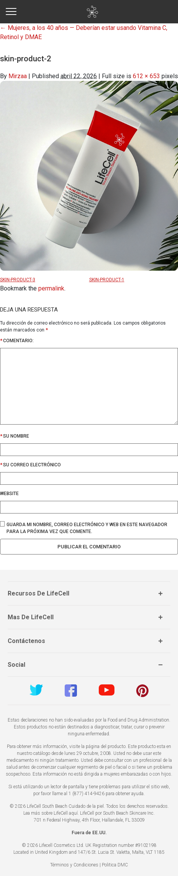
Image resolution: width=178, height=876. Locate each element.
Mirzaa (17, 76)
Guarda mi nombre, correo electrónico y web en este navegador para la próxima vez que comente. (87, 528)
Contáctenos (26, 641)
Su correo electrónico (32, 465)
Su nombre (16, 436)
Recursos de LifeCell (38, 593)
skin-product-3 (17, 279)
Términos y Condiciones (74, 865)
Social (16, 664)
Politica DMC (115, 865)
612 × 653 (146, 76)
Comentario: (17, 340)
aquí (73, 813)
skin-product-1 (106, 279)
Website (9, 493)
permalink (51, 288)
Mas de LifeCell (31, 617)
